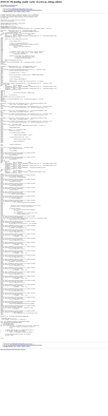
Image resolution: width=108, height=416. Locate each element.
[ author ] (28, 11)
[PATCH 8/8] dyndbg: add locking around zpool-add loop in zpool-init (26, 10)
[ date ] (14, 11)
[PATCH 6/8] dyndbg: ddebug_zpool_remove (22, 8)
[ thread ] (19, 11)
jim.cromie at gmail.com (12, 5)
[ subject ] (23, 11)
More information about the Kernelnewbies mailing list (13, 414)
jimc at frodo (4, 25)
